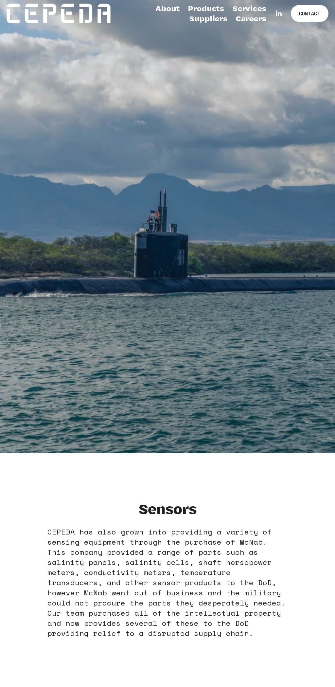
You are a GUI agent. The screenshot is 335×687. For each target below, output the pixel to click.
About (167, 8)
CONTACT (309, 13)
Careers (251, 18)
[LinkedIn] (278, 13)
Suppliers (208, 18)
